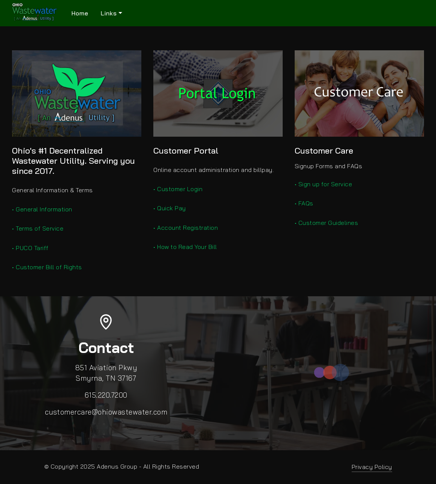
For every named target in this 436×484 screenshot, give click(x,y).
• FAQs (304, 203)
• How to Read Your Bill (185, 246)
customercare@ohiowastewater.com (106, 411)
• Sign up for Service (323, 184)
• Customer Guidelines (326, 222)
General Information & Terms (52, 190)
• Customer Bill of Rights (47, 267)
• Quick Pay (169, 208)
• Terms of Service (37, 228)
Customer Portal (185, 150)
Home (79, 13)
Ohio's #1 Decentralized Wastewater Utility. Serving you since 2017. (73, 160)
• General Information (42, 209)
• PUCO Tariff (30, 248)
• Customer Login (177, 189)
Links (108, 13)
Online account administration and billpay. (213, 169)
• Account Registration (185, 227)
